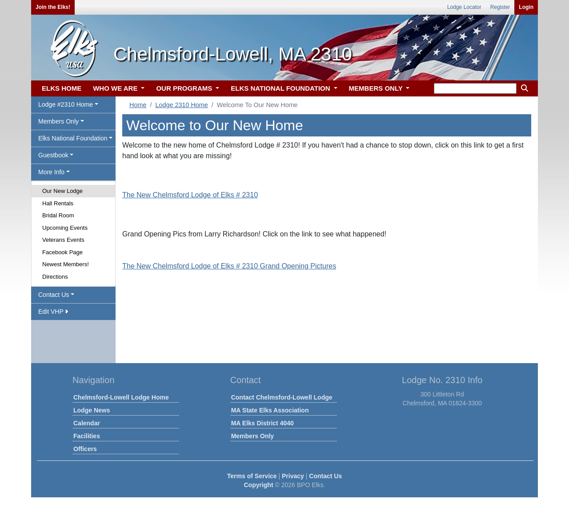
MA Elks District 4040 (262, 423)
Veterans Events (63, 239)
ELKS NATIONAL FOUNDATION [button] (281, 88)
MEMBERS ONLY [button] (377, 88)
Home (137, 104)
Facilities (86, 436)
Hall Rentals (57, 203)
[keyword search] (475, 88)
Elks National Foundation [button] (73, 138)
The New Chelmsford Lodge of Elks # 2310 (190, 195)
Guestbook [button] (53, 155)
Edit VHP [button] (53, 311)
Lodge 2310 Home (181, 104)
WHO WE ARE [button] (116, 88)
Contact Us (325, 476)
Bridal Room (58, 215)
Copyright (258, 484)
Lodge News (91, 410)
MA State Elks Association (270, 410)
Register (500, 7)
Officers (85, 448)
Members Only (252, 436)
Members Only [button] (58, 121)
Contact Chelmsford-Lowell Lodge (282, 397)
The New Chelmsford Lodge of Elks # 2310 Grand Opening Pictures (229, 266)
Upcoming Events (65, 227)
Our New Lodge (62, 191)
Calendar (86, 423)
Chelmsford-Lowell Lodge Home (121, 397)
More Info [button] (51, 172)
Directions (55, 276)
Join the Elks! (53, 7)
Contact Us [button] (53, 294)
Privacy (293, 476)
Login (526, 7)
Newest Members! (65, 264)
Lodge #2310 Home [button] (65, 104)
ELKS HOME (61, 88)
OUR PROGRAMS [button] (185, 88)
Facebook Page (62, 252)
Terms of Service (252, 476)
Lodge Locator (464, 7)
